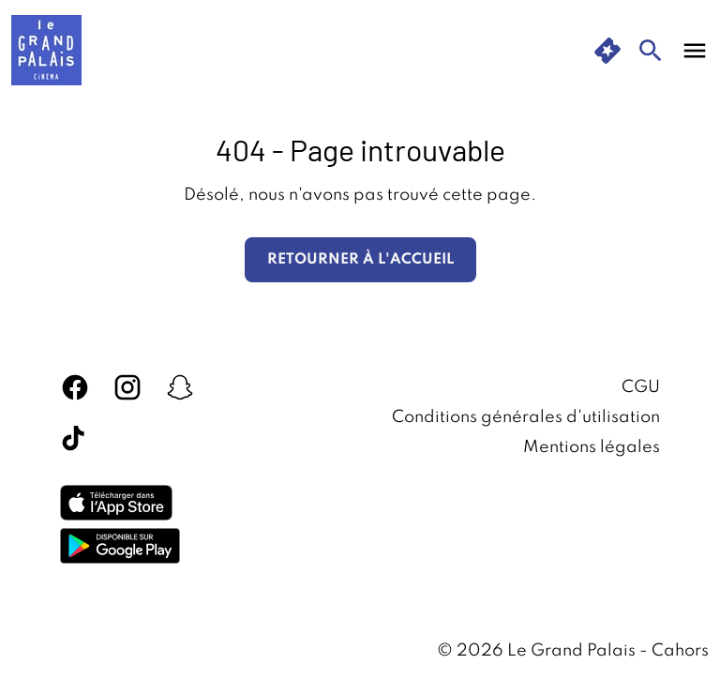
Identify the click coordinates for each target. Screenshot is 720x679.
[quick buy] (607, 51)
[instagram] (127, 387)
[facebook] (75, 387)
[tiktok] (75, 440)
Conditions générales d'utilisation (526, 417)
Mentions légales (591, 447)
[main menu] (695, 51)
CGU (641, 387)
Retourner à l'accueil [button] (360, 259)
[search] (651, 51)
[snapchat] (180, 387)
